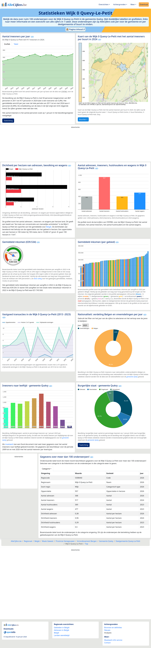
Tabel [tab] (16, 44)
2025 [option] (85, 325)
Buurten (82, 119)
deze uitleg (38, 278)
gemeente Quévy (132, 377)
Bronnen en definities (113, 627)
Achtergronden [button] (119, 4)
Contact (107, 642)
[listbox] (85, 325)
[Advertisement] (75, 145)
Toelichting (8, 120)
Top (86, 544)
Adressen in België (61, 630)
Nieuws (107, 630)
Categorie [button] (46, 469)
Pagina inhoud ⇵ (75, 29)
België (48, 227)
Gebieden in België (61, 627)
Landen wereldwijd (61, 635)
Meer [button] (133, 4)
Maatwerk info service (113, 640)
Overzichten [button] (103, 4)
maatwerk (9, 444)
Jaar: (79, 325)
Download (144, 4)
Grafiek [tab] (7, 44)
